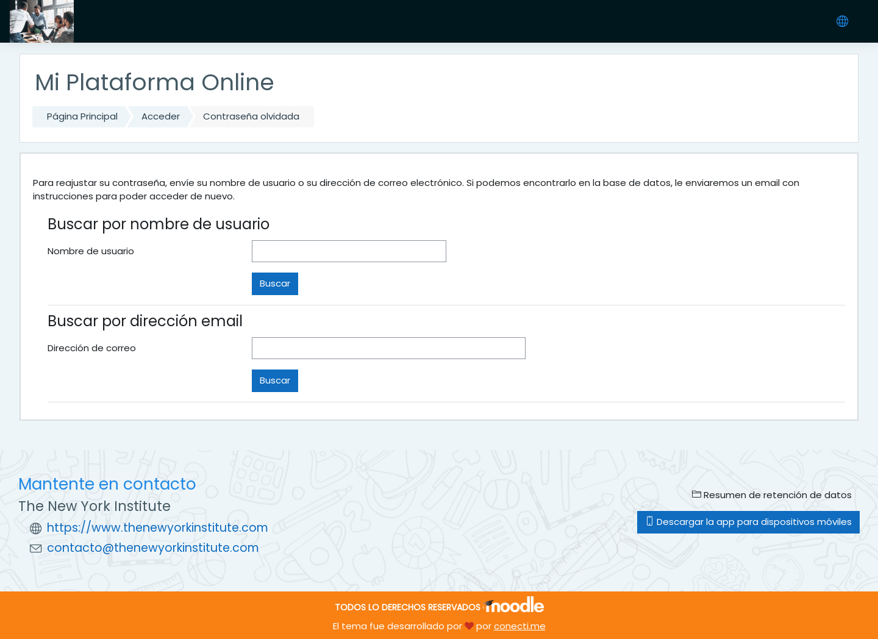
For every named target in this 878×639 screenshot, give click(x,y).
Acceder (160, 116)
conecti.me (520, 625)
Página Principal (82, 116)
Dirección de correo (92, 347)
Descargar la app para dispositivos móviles (748, 521)
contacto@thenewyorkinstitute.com (153, 548)
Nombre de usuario (91, 251)
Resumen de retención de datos (772, 494)
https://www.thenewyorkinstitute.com (157, 527)
